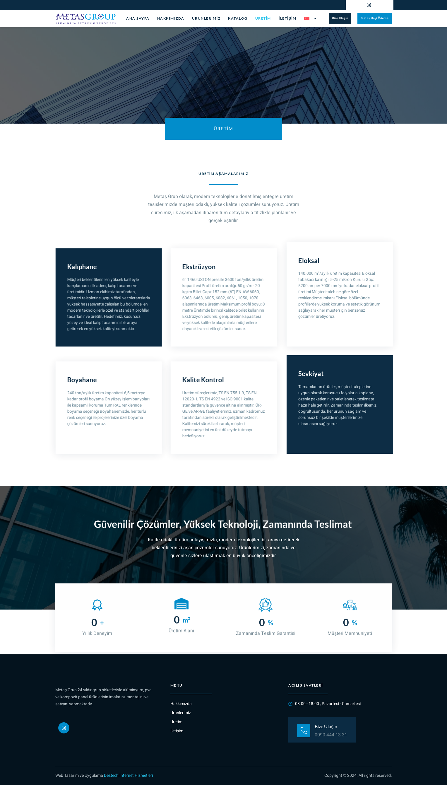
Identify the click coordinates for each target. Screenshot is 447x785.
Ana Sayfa (138, 18)
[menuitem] (310, 18)
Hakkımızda (170, 18)
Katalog (238, 18)
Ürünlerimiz (206, 18)
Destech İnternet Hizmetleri (128, 775)
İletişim (288, 18)
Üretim (263, 18)
